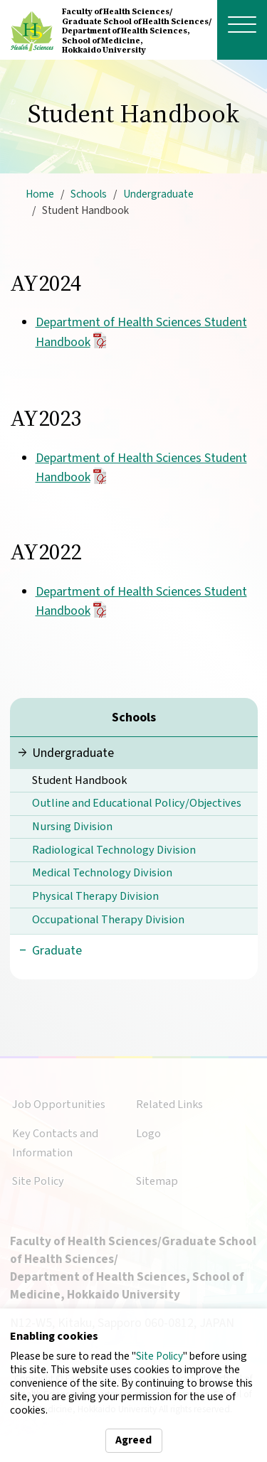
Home (40, 194)
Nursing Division (72, 826)
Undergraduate (158, 194)
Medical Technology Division (102, 872)
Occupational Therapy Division (108, 919)
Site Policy (159, 1356)
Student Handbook (79, 780)
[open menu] (242, 24)
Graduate (57, 951)
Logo (148, 1133)
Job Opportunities (58, 1104)
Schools (88, 194)
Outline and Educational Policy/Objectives (136, 803)
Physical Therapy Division (95, 896)
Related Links (169, 1104)
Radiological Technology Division (114, 850)
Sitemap (157, 1181)
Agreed (133, 1440)
